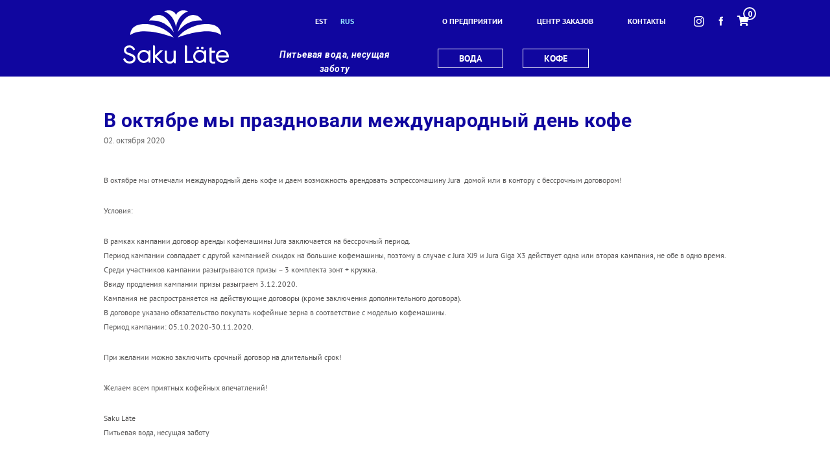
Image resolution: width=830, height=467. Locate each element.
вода (470, 58)
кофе (555, 58)
